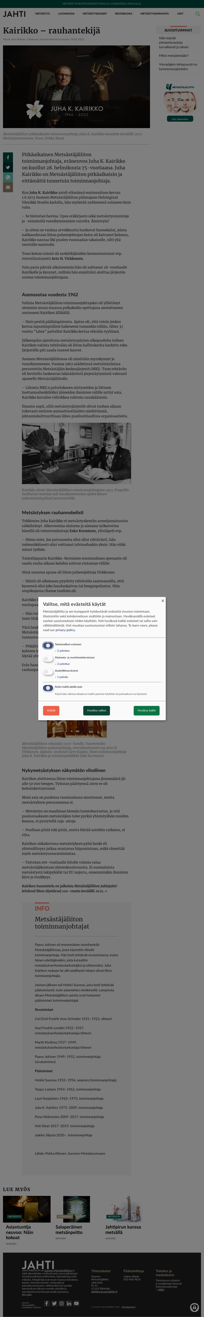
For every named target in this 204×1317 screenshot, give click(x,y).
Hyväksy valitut (96, 710)
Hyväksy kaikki (147, 710)
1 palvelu (61, 677)
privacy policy (65, 630)
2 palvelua (62, 651)
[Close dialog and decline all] (163, 599)
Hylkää (51, 710)
